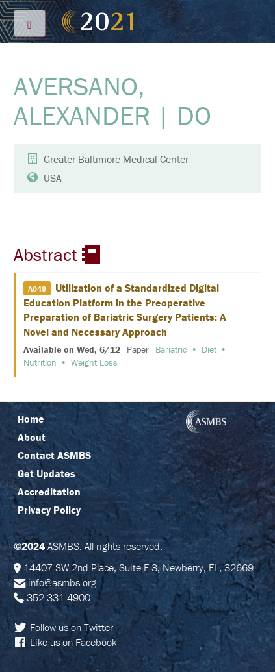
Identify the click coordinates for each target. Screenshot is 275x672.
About (32, 436)
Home (31, 418)
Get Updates (46, 473)
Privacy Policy (49, 509)
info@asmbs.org (62, 582)
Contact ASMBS (54, 455)
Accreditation (49, 491)
